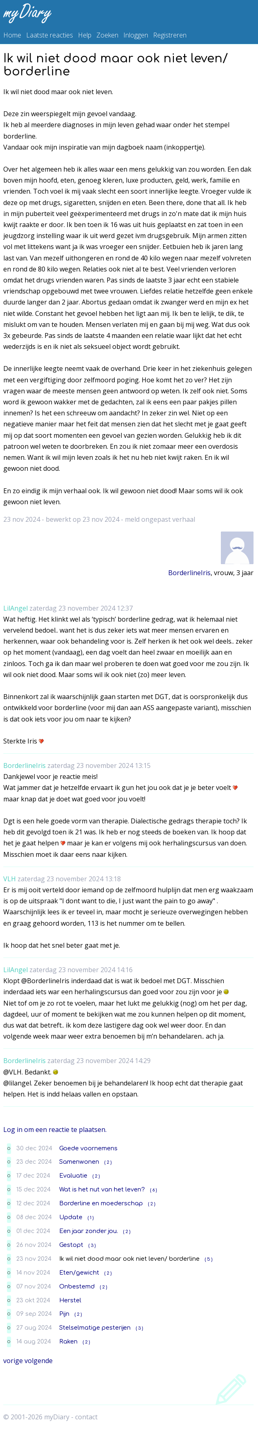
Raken (68, 1341)
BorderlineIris (189, 572)
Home (12, 35)
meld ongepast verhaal (160, 519)
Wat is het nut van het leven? (102, 1189)
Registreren (170, 35)
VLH (9, 878)
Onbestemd (77, 1286)
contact (86, 1416)
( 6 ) (153, 1190)
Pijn (64, 1313)
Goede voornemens (88, 1148)
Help (84, 35)
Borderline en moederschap (101, 1203)
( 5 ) (209, 1259)
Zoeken (107, 35)
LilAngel (15, 608)
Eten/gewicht (79, 1272)
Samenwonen (79, 1161)
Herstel (70, 1300)
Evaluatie (73, 1175)
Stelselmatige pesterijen (95, 1327)
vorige (13, 1360)
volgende (38, 1360)
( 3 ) (92, 1245)
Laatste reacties (49, 35)
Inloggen (135, 35)
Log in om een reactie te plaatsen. (55, 1129)
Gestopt (71, 1245)
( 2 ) (108, 1162)
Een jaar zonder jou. (88, 1231)
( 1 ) (90, 1217)
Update (70, 1217)
